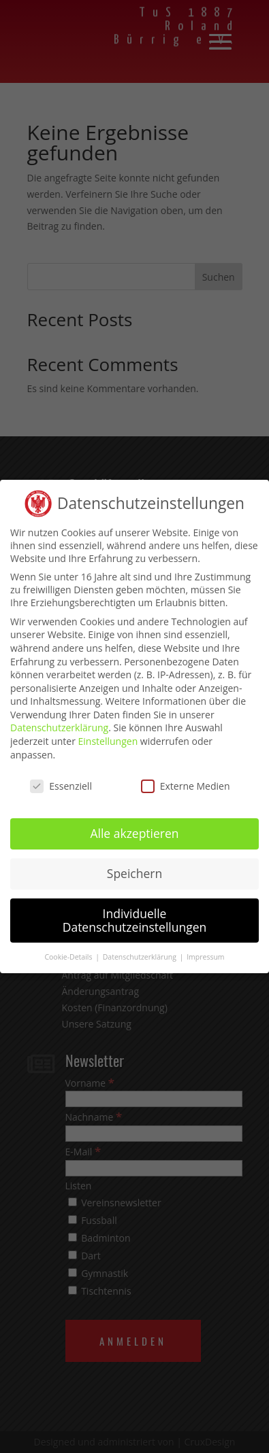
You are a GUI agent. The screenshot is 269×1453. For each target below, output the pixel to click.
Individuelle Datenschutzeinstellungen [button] (135, 915)
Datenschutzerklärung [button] (140, 951)
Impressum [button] (205, 951)
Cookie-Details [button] (69, 951)
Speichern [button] (134, 868)
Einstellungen (108, 736)
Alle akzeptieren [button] (134, 828)
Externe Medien (185, 780)
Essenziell (61, 780)
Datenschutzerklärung (59, 722)
